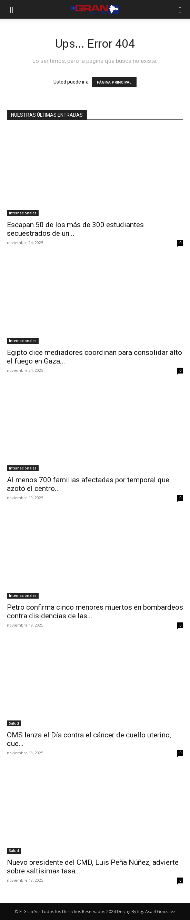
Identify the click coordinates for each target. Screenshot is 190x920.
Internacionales (23, 213)
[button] (12, 9)
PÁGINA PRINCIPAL (114, 82)
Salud (14, 723)
